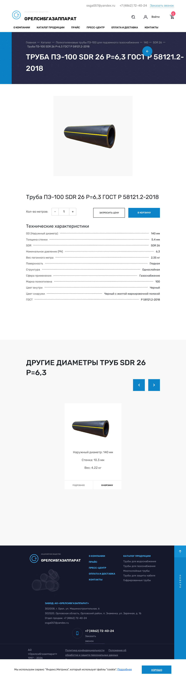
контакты (95, 589)
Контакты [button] (152, 27)
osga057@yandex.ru (100, 6)
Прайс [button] (76, 27)
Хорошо (156, 670)
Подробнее (124, 669)
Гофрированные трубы (136, 589)
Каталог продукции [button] (51, 27)
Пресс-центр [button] (96, 27)
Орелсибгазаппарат (51, 18)
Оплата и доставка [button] (125, 27)
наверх (180, 591)
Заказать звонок (161, 5)
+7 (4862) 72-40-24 (132, 6)
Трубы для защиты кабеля (139, 584)
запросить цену (108, 221)
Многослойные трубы (136, 580)
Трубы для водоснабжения (139, 570)
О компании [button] (22, 27)
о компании (97, 565)
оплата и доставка (102, 583)
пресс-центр (97, 577)
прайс (93, 571)
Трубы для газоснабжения (139, 575)
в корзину (143, 221)
